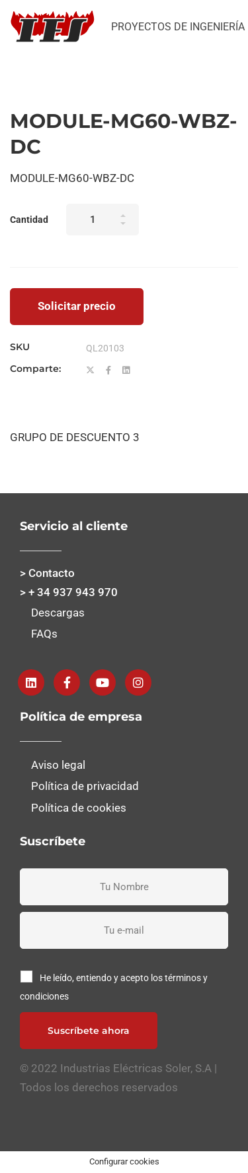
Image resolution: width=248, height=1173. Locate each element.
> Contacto (47, 573)
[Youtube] (102, 682)
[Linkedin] (126, 370)
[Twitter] (90, 370)
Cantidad (29, 219)
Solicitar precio (77, 306)
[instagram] (138, 682)
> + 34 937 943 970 (69, 592)
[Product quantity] (102, 219)
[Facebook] (108, 370)
